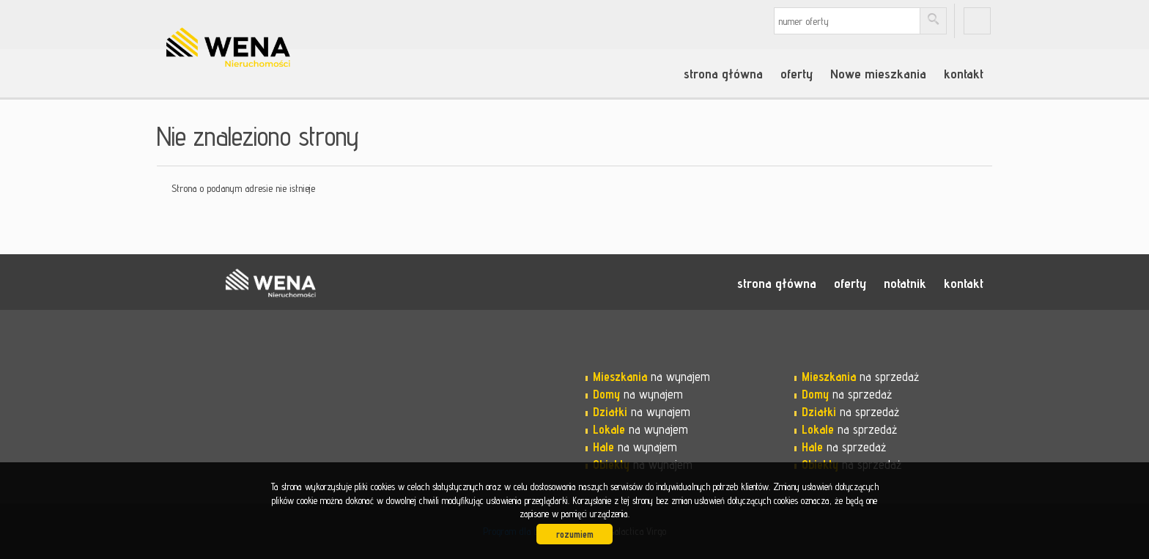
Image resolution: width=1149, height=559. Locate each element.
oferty (796, 73)
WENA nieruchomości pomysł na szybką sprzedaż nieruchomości (270, 282)
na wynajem (651, 376)
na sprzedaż (860, 376)
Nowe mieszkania (878, 73)
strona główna (723, 73)
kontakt (963, 73)
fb (977, 20)
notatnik (905, 283)
